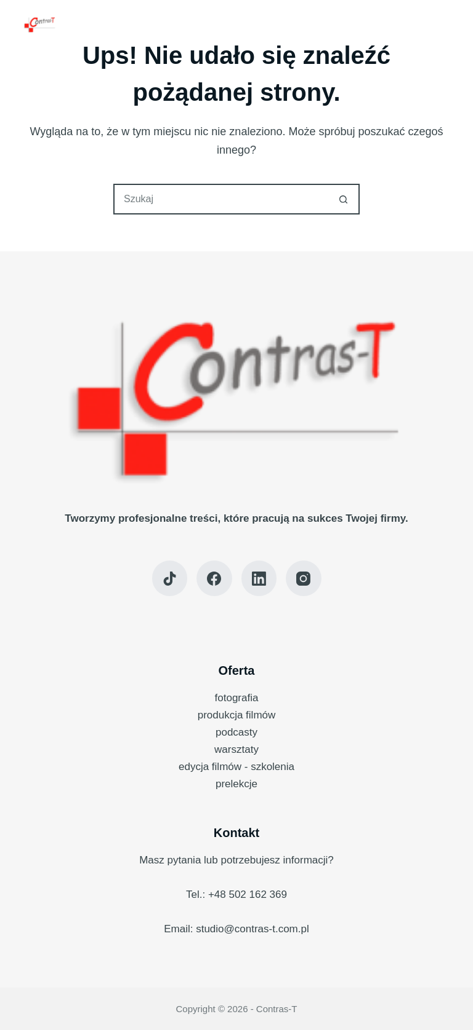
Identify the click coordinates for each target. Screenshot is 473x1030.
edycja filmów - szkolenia (236, 767)
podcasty (236, 732)
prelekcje (236, 784)
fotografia (237, 698)
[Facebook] (214, 578)
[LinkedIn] (259, 578)
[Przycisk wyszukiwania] (343, 199)
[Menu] (444, 24)
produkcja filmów (237, 715)
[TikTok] (170, 578)
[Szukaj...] (221, 199)
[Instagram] (303, 578)
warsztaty (236, 749)
